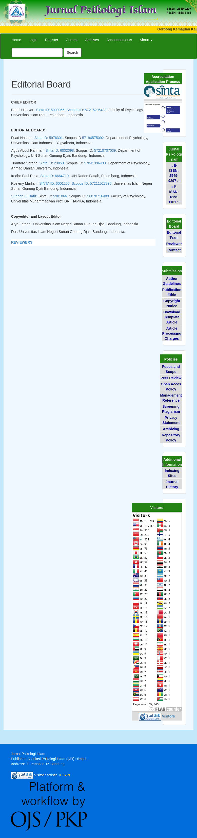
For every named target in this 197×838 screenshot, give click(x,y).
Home (16, 40)
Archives (92, 40)
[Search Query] (37, 52)
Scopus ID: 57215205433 (87, 110)
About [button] (146, 40)
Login (33, 40)
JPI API (64, 775)
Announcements (119, 40)
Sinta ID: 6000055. (51, 110)
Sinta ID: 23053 (52, 163)
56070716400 (98, 196)
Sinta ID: (54, 176)
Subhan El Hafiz (23, 196)
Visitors (168, 716)
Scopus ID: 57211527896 (92, 183)
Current (72, 40)
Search (72, 52)
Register (51, 40)
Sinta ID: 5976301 (48, 138)
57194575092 (93, 138)
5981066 (60, 196)
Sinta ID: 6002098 (59, 150)
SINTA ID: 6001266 (54, 183)
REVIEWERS (21, 242)
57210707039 (105, 150)
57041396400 (95, 163)
